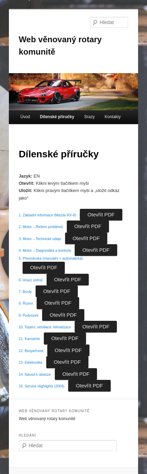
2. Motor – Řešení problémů (41, 227)
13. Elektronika (30, 362)
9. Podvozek (28, 315)
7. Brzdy (25, 292)
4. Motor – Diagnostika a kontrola (45, 250)
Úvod (25, 116)
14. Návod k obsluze (35, 374)
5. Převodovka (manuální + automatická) (51, 258)
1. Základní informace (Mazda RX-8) (47, 215)
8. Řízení (26, 303)
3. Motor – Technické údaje (40, 239)
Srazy (89, 116)
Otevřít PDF (100, 214)
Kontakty (113, 116)
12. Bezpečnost (31, 351)
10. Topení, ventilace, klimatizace (45, 327)
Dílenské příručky (57, 116)
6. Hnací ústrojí (31, 280)
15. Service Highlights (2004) (41, 386)
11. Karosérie (29, 339)
